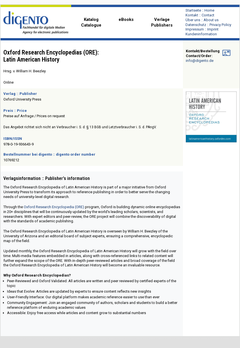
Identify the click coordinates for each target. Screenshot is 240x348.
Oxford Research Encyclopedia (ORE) (54, 207)
